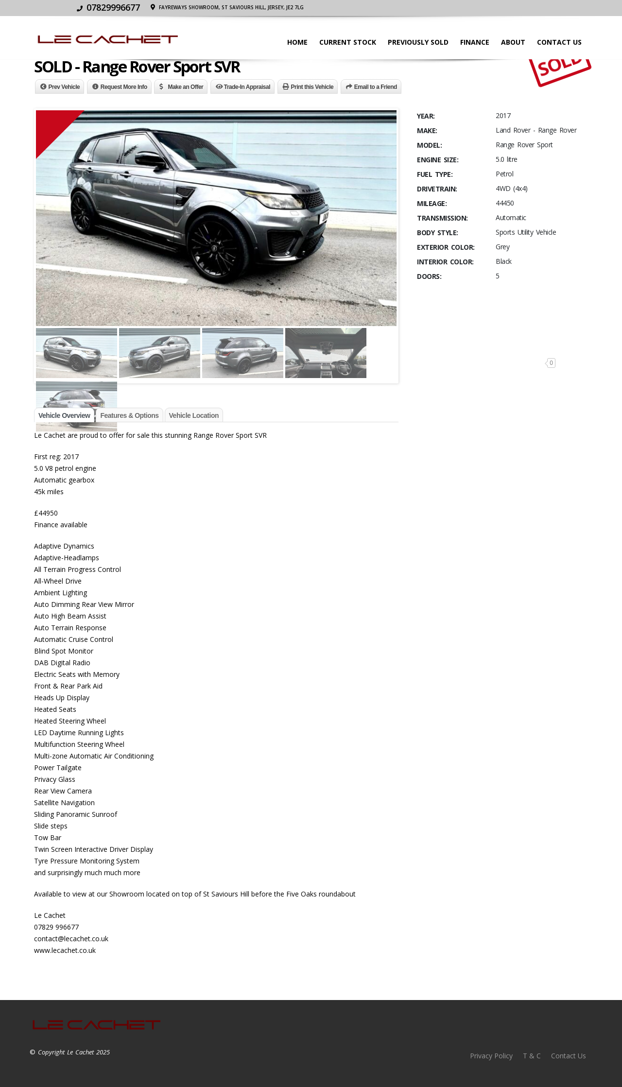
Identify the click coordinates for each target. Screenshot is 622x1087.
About (513, 42)
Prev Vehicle (64, 87)
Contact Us (559, 42)
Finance (474, 42)
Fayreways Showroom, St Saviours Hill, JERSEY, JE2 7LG (511, 7)
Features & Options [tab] (129, 415)
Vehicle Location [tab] (194, 415)
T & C (532, 1055)
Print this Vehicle (312, 87)
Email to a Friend (375, 87)
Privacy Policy (491, 1055)
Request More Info (124, 87)
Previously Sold (418, 42)
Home (297, 42)
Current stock (347, 42)
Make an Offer (185, 87)
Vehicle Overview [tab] (64, 415)
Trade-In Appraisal (247, 87)
